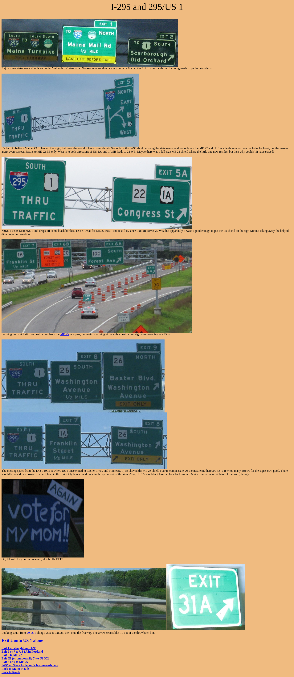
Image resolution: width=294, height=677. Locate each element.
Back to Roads (11, 672)
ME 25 (64, 334)
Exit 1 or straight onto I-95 (19, 648)
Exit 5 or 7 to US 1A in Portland (22, 651)
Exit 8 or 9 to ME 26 (15, 661)
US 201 (31, 632)
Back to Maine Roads (15, 668)
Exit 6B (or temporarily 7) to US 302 (25, 658)
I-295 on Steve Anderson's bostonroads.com (30, 665)
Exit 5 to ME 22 (12, 655)
